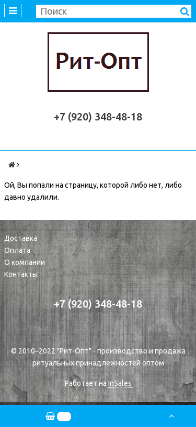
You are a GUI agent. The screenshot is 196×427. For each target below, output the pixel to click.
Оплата (17, 250)
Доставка (20, 238)
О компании (24, 262)
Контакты (21, 274)
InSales (120, 383)
